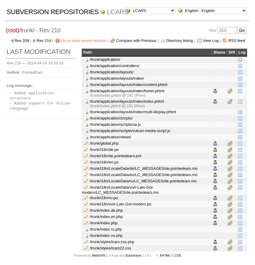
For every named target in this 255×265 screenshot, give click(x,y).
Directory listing (179, 40)
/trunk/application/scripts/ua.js (115, 124)
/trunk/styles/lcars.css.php (112, 242)
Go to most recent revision (83, 40)
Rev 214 (44, 40)
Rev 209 (21, 40)
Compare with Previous (136, 40)
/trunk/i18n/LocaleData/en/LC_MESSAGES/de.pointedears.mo (143, 174)
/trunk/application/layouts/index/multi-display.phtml (133, 112)
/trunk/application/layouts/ (112, 72)
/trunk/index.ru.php (106, 229)
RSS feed (236, 40)
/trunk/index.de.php (106, 210)
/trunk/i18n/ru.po (104, 198)
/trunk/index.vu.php (106, 235)
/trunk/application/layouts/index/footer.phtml (127, 91)
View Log (210, 40)
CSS (177, 255)
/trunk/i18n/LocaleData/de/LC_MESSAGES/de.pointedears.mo (143, 168)
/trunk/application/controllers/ (114, 65)
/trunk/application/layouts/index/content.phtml (128, 84)
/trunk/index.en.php (106, 216)
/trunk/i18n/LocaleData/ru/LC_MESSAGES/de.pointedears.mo (143, 181)
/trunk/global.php (104, 143)
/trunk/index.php (103, 223)
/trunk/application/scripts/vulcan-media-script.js (130, 130)
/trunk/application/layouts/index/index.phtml (127, 101)
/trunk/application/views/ (110, 137)
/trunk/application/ (105, 59)
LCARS (118, 12)
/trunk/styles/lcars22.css (110, 248)
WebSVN (98, 255)
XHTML (164, 255)
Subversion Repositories (53, 12)
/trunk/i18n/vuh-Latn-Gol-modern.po (120, 204)
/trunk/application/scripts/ (111, 118)
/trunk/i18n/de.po (104, 149)
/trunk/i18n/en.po (104, 162)
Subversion (133, 255)
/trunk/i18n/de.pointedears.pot (115, 156)
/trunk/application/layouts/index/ (117, 78)
